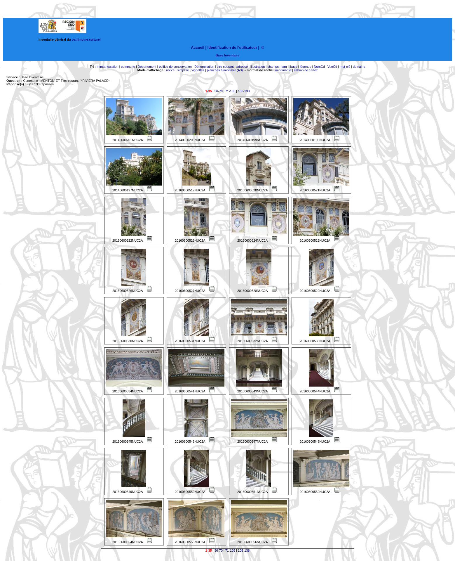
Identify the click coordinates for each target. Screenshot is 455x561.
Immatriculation (107, 66)
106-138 (244, 91)
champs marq (277, 66)
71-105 (230, 91)
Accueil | (198, 47)
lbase (293, 66)
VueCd (332, 66)
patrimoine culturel (86, 39)
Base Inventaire (227, 55)
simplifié (183, 70)
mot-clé (345, 66)
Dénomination (204, 66)
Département (147, 66)
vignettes (197, 70)
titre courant (225, 66)
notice (170, 70)
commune (128, 66)
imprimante (283, 70)
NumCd (319, 66)
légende (305, 66)
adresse (242, 66)
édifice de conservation (175, 66)
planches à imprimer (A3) (225, 70)
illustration (257, 66)
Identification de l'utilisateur (232, 47)
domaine (359, 66)
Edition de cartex (306, 70)
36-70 (219, 91)
